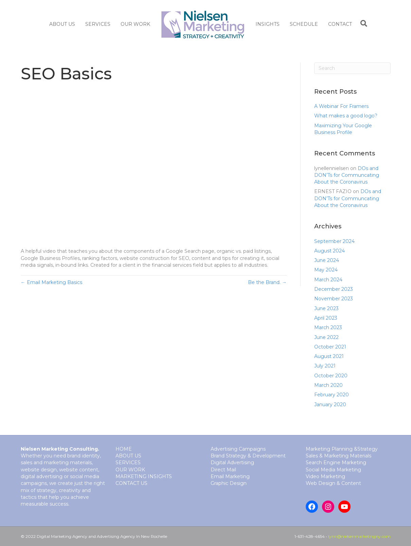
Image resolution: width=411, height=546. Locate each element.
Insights (267, 24)
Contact (340, 24)
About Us (62, 24)
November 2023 (333, 299)
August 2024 (329, 251)
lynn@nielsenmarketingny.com (359, 536)
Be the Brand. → (267, 282)
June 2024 (326, 260)
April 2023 (325, 318)
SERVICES (97, 24)
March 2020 (328, 385)
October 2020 (330, 376)
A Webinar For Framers (341, 106)
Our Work (135, 24)
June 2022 (326, 337)
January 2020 (330, 404)
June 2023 (326, 308)
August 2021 (329, 356)
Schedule (304, 24)
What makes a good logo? (345, 116)
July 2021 (325, 366)
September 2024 (334, 241)
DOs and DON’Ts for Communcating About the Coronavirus (346, 175)
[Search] (362, 23)
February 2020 (331, 395)
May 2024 (326, 270)
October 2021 (330, 347)
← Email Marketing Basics (51, 282)
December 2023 (333, 289)
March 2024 (328, 280)
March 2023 (328, 327)
